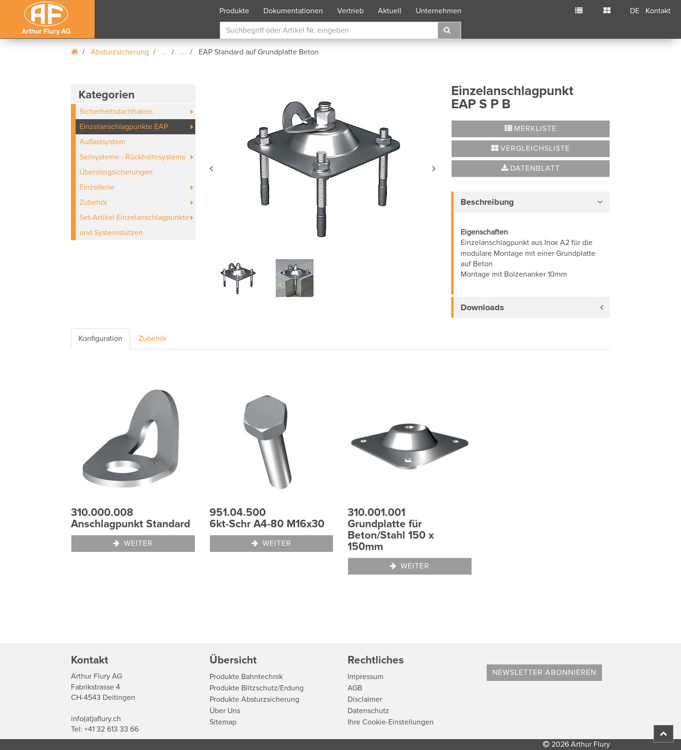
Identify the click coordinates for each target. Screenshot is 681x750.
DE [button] (634, 11)
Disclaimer (365, 699)
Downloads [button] (482, 307)
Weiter (133, 543)
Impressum (366, 676)
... (164, 52)
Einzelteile (96, 187)
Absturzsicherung (120, 52)
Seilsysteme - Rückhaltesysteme (132, 157)
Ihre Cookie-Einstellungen (391, 722)
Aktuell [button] (390, 11)
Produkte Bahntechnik (246, 676)
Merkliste (531, 128)
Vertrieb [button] (350, 11)
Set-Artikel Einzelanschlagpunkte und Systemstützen (134, 225)
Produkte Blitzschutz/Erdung (257, 688)
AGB (355, 688)
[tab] (530, 202)
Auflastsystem (102, 142)
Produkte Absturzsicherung (254, 699)
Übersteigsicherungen (116, 172)
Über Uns (225, 710)
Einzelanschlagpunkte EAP (123, 126)
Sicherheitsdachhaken (116, 111)
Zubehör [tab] (152, 338)
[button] (212, 167)
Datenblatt (530, 168)
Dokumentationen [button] (293, 11)
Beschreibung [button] (487, 202)
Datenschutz (368, 710)
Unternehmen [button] (439, 11)
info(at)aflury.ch (96, 719)
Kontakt (658, 11)
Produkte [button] (234, 11)
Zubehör (93, 202)
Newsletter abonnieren (544, 672)
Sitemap (223, 722)
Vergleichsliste (530, 148)
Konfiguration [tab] (100, 338)
